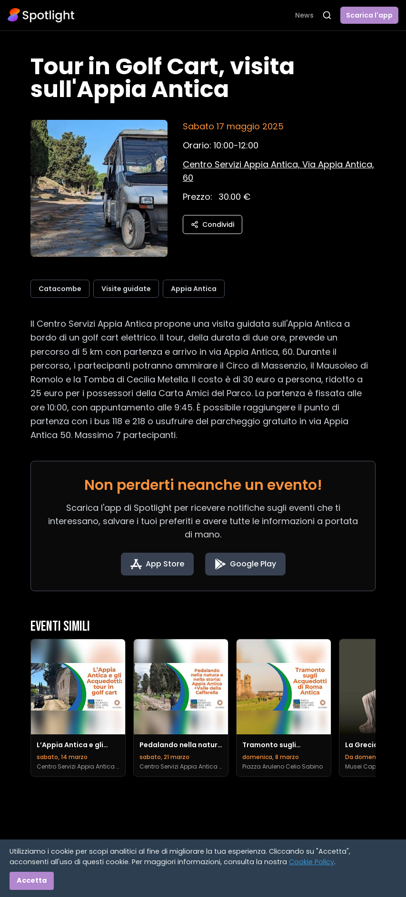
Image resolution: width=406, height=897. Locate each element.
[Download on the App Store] (157, 564)
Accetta (32, 880)
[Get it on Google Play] (245, 564)
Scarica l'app (369, 15)
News (304, 15)
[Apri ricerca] (327, 15)
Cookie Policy (311, 862)
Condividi (212, 224)
